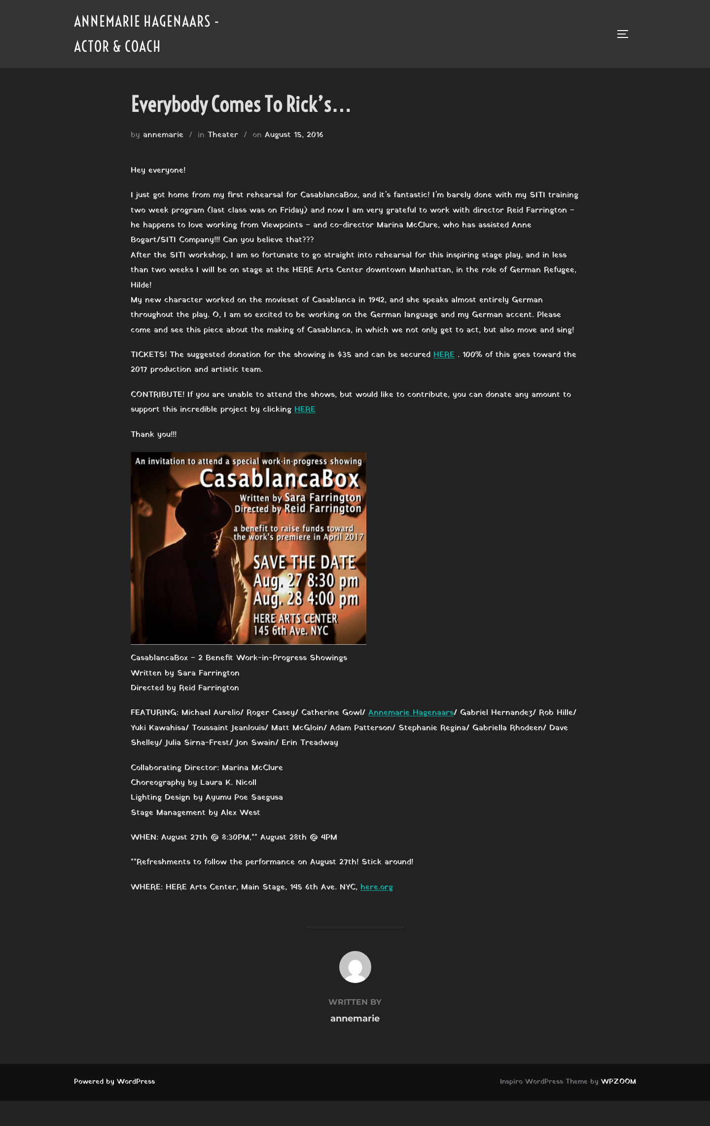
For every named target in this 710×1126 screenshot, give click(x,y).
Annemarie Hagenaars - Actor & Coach (147, 34)
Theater (223, 135)
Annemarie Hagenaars (411, 713)
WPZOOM (618, 1082)
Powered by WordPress (114, 1082)
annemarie (163, 135)
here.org (376, 887)
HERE (444, 355)
